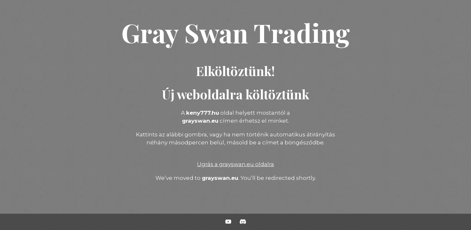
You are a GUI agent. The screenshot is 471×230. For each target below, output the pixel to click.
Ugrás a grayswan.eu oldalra (235, 164)
